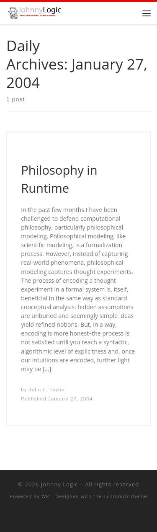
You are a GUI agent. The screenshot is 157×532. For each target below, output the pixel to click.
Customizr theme (125, 496)
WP (45, 496)
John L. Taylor (47, 389)
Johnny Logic (59, 484)
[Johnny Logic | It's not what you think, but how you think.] (34, 12)
